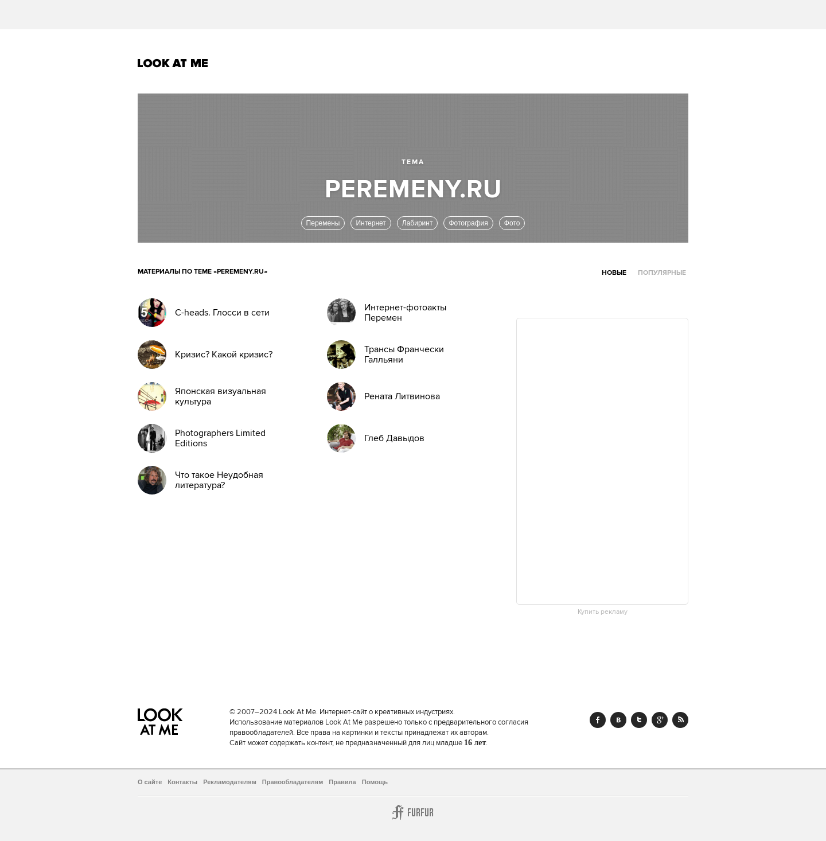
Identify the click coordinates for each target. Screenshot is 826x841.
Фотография (468, 223)
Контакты (182, 781)
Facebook (598, 720)
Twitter (639, 720)
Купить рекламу (603, 612)
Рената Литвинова (402, 396)
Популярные (662, 272)
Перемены (323, 223)
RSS (680, 720)
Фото (512, 223)
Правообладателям (293, 781)
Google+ (660, 720)
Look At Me (173, 63)
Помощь (375, 781)
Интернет (370, 223)
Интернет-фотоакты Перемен (405, 312)
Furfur (413, 812)
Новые (614, 272)
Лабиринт (417, 223)
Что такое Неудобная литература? (219, 480)
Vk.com (618, 720)
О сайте (150, 781)
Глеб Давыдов (394, 438)
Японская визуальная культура (220, 396)
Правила (342, 781)
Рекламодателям (229, 781)
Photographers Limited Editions (220, 438)
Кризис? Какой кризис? (223, 354)
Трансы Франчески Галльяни (404, 354)
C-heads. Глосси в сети (222, 312)
